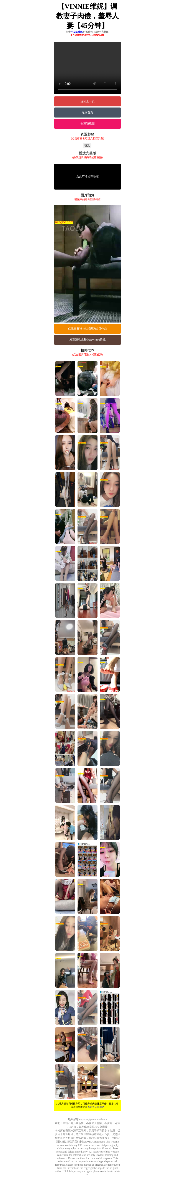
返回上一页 (88, 101)
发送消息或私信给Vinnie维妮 (87, 339)
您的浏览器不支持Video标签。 (87, 68)
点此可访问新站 (96, 1107)
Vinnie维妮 (77, 31)
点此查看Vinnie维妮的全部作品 (87, 328)
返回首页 (87, 112)
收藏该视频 (88, 123)
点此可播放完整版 (87, 176)
